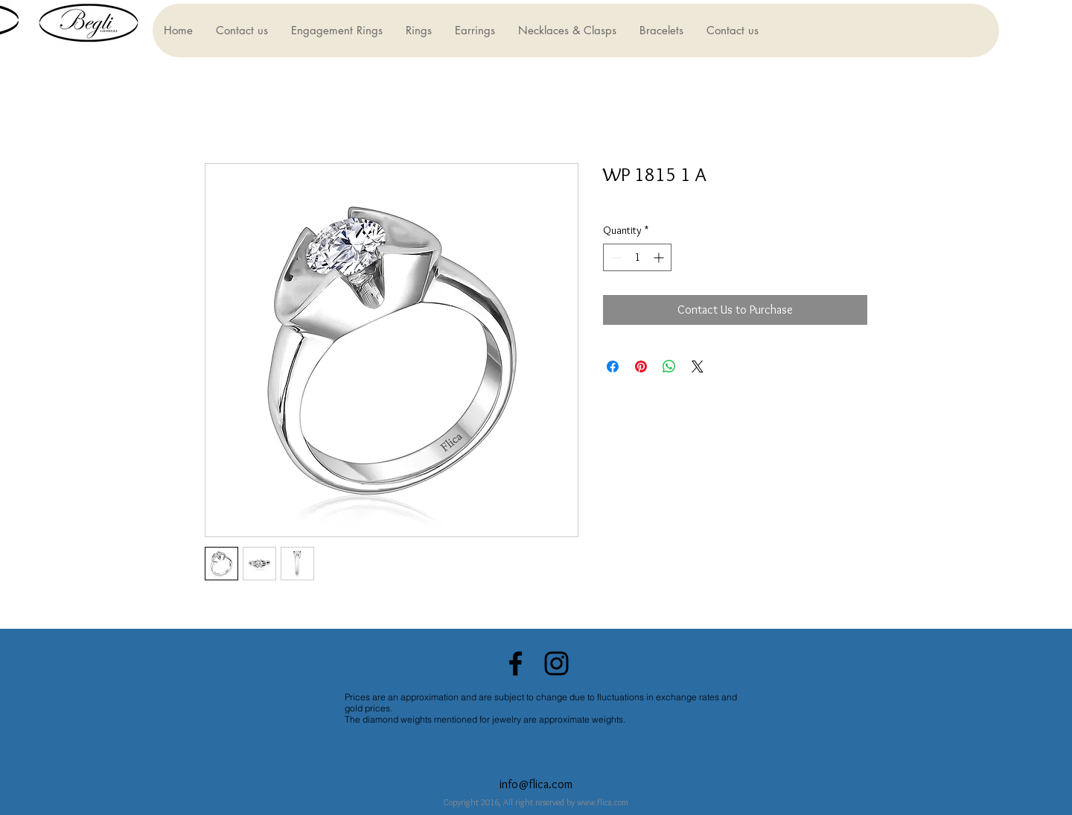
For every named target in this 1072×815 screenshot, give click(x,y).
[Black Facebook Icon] (516, 663)
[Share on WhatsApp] (669, 366)
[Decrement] (614, 257)
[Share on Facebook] (613, 366)
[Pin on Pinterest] (641, 366)
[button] (336, 30)
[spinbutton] (637, 257)
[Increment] (660, 257)
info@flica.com (536, 784)
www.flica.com (602, 802)
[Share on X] (697, 366)
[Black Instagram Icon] (556, 663)
